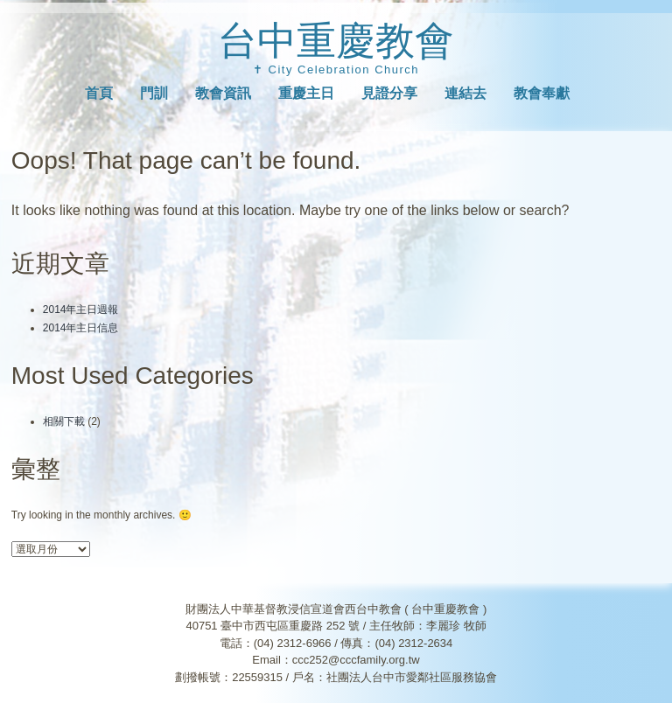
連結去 (465, 93)
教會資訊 (223, 93)
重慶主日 (306, 93)
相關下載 (64, 421)
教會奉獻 (542, 93)
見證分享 (389, 93)
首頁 (99, 93)
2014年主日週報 (81, 309)
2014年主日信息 (81, 328)
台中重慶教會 (336, 40)
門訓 (154, 93)
